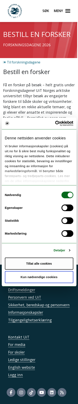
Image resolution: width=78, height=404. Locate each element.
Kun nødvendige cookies (39, 277)
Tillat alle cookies (39, 263)
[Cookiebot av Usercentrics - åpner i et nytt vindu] (55, 123)
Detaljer (59, 250)
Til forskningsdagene (21, 62)
